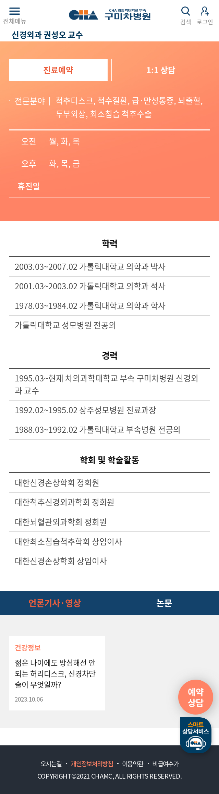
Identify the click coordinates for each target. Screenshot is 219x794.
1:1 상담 (160, 70)
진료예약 (58, 70)
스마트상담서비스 (195, 735)
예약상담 (196, 697)
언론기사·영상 (54, 602)
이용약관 (132, 763)
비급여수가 (165, 763)
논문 (164, 602)
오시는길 (50, 763)
